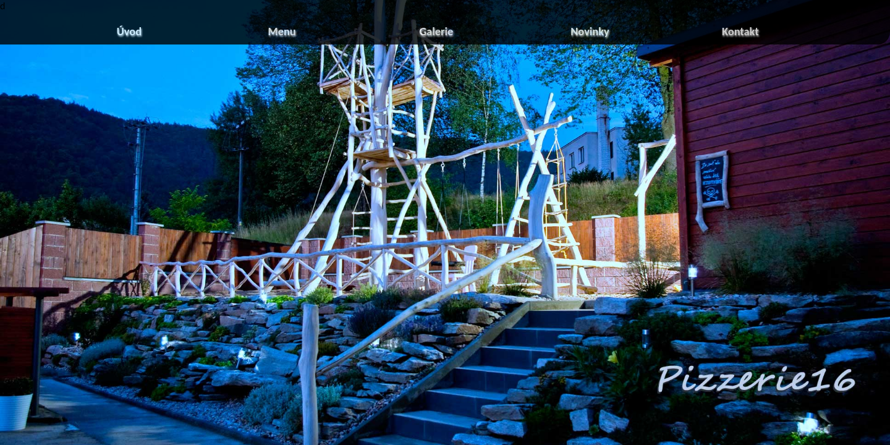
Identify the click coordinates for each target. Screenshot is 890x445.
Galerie (436, 31)
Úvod (129, 31)
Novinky (589, 31)
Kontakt (740, 31)
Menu (282, 31)
